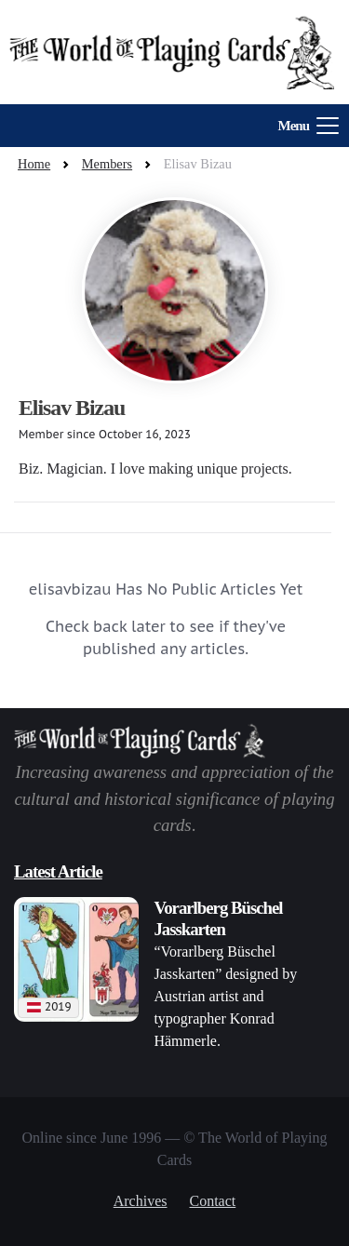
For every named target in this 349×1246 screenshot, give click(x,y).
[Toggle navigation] (302, 125)
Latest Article (58, 871)
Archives (141, 1201)
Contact (213, 1201)
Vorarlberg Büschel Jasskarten (218, 918)
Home (34, 163)
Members (107, 163)
